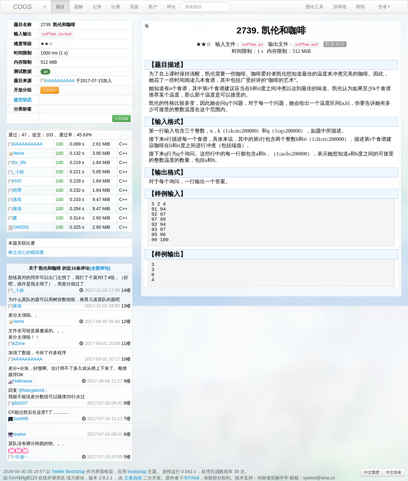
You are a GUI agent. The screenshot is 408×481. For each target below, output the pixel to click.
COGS (22, 6)
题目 (60, 6)
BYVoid (192, 477)
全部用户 (50, 90)
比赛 (115, 6)
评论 (171, 6)
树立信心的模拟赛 (26, 252)
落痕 (15, 199)
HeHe (16, 153)
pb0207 (18, 403)
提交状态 (23, 99)
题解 (78, 6)
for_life (17, 162)
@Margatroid (31, 390)
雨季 (15, 190)
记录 (97, 6)
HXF (15, 180)
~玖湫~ (17, 456)
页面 (134, 6)
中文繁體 (371, 472)
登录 (384, 6)
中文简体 (393, 472)
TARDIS (18, 227)
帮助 (360, 6)
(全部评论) (100, 268)
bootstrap (137, 471)
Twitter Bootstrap (68, 471)
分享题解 (121, 118)
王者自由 (133, 477)
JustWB (18, 418)
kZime (16, 343)
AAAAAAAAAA (57, 80)
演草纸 (339, 6)
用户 (152, 6)
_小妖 (16, 171)
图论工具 (315, 6)
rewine (17, 434)
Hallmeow (20, 381)
